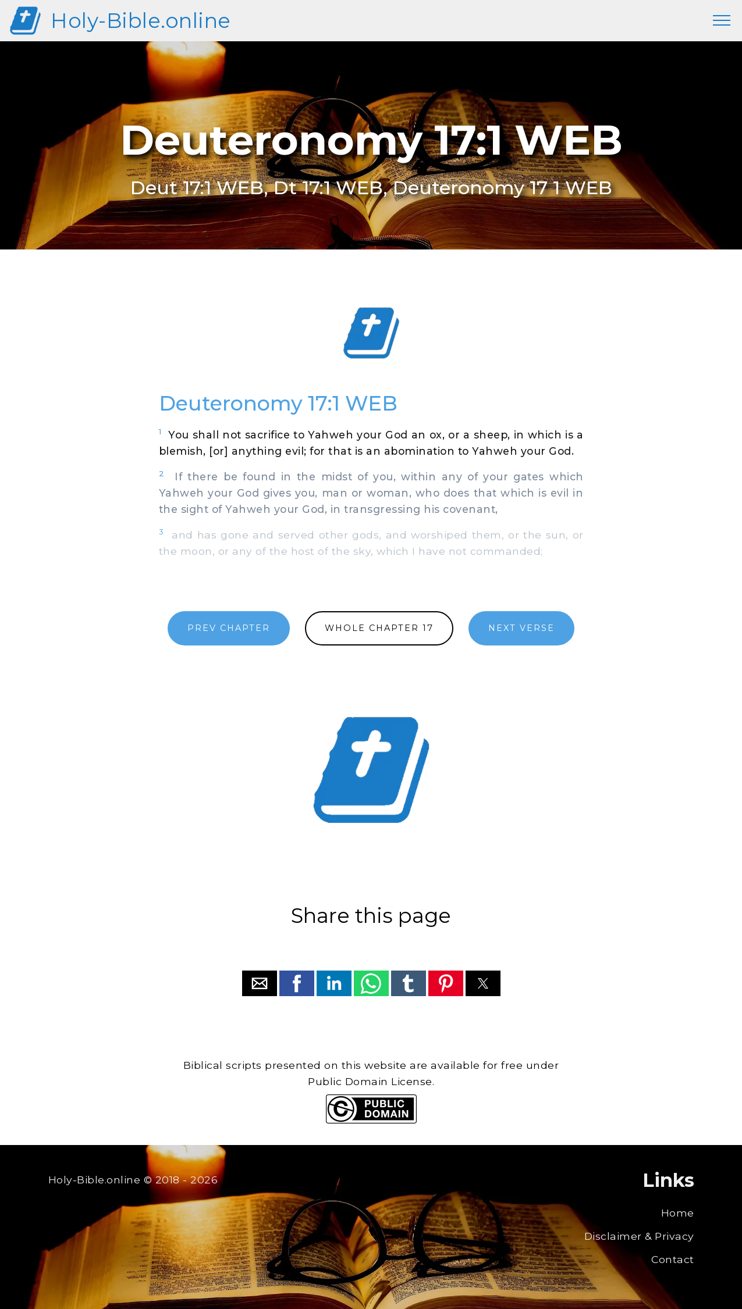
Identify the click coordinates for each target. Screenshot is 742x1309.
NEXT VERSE (521, 628)
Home (677, 1213)
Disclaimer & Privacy (639, 1236)
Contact (672, 1259)
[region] (371, 333)
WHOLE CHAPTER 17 (379, 628)
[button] (259, 983)
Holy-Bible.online (141, 20)
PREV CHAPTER (228, 628)
